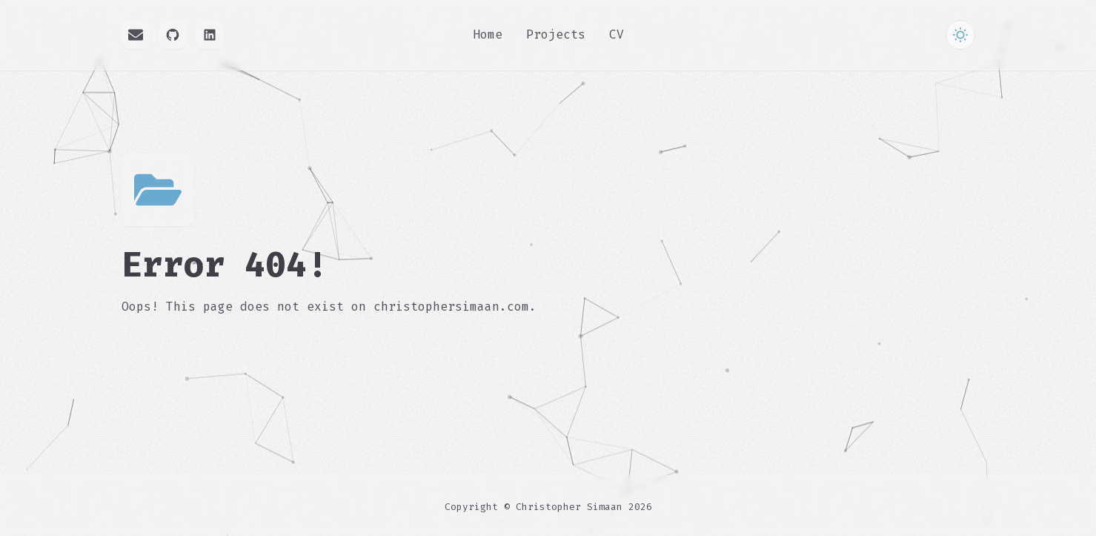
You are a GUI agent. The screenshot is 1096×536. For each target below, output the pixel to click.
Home (487, 34)
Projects (555, 34)
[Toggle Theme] (960, 35)
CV (616, 34)
